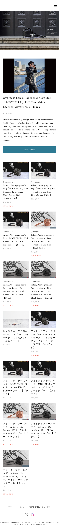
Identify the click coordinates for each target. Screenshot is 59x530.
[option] (29, 30)
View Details (29, 150)
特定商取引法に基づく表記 (40, 507)
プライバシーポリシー (17, 507)
